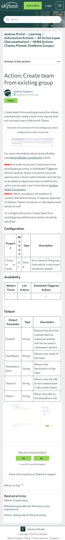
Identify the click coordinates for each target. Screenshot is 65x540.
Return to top (14, 485)
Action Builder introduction (26, 157)
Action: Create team (16, 500)
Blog (27, 538)
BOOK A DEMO (33, 6)
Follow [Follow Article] (11, 100)
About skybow (15, 538)
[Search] (32, 19)
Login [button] (48, 5)
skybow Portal (14, 34)
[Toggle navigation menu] (60, 6)
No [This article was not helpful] (41, 458)
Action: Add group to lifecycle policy (25, 514)
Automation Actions (18, 38)
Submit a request (46, 474)
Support (54, 538)
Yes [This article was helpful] (23, 458)
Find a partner (40, 538)
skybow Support (23, 91)
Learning (35, 34)
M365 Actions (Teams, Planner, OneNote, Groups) (29, 43)
